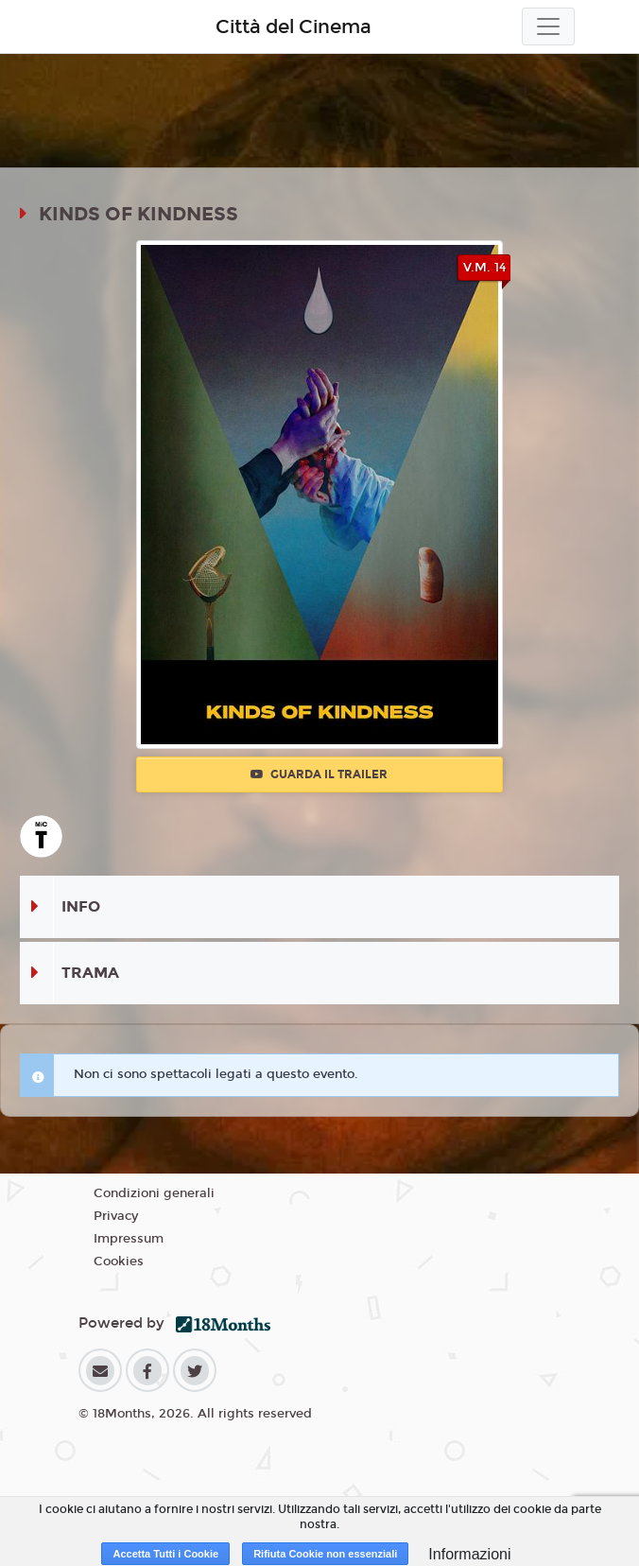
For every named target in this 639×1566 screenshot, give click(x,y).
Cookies (119, 1261)
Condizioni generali (154, 1193)
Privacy (116, 1216)
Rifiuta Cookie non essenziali (325, 1553)
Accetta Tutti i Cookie (165, 1553)
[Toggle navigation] (548, 26)
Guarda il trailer (319, 774)
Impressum (129, 1238)
